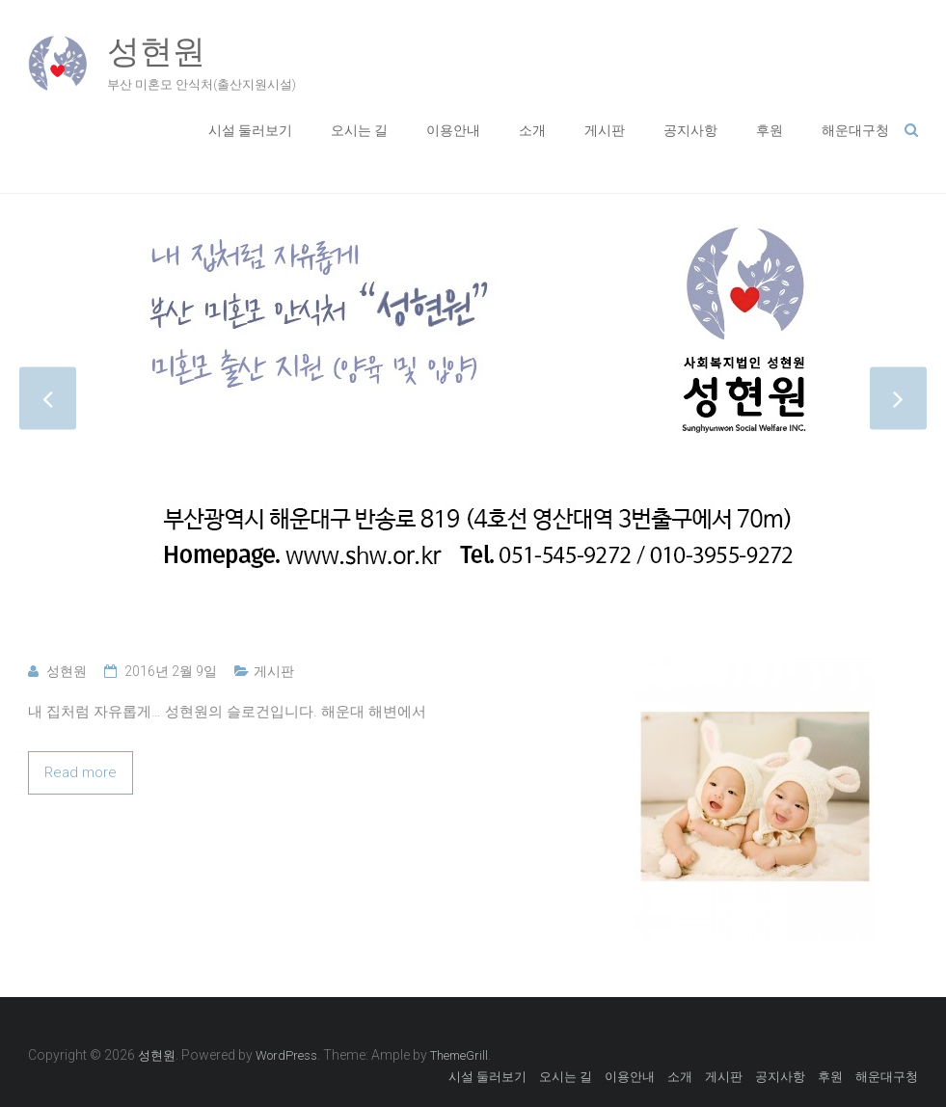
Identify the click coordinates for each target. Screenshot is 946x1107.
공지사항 (690, 130)
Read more (80, 772)
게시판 (604, 130)
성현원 (156, 51)
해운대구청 (855, 130)
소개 (532, 130)
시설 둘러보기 (250, 130)
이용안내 (453, 130)
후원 (769, 130)
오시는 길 (359, 130)
